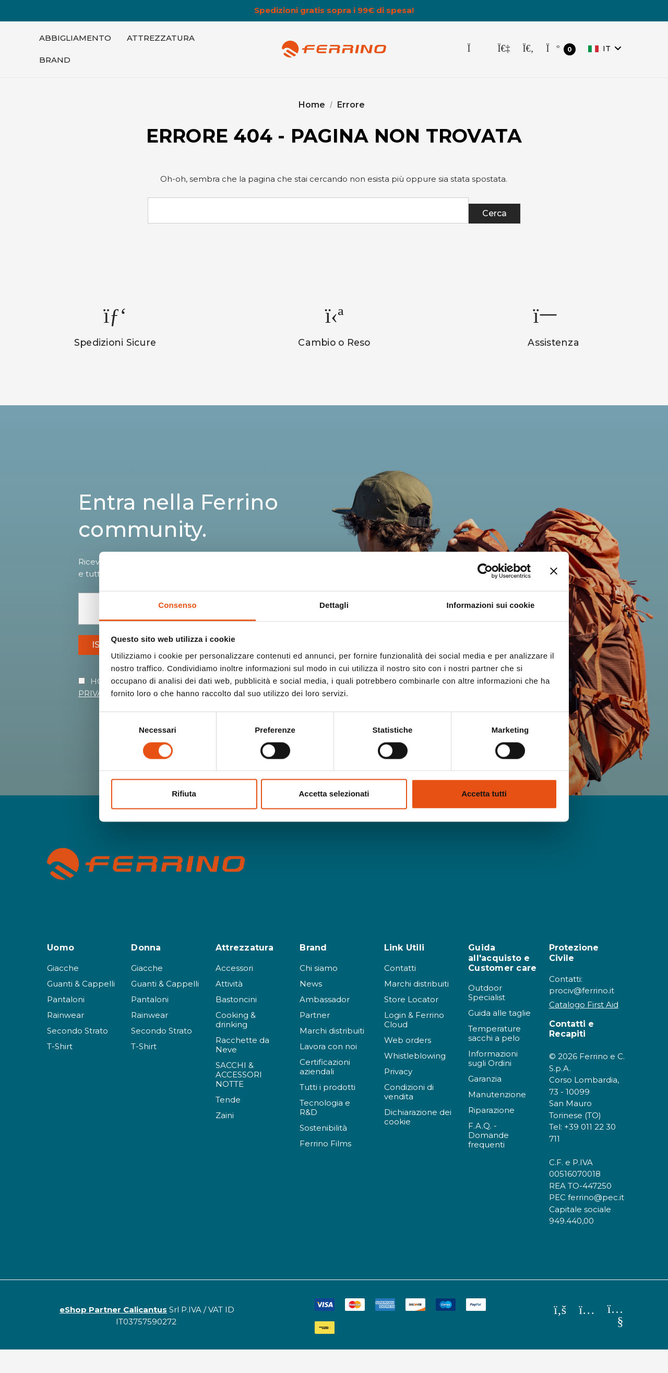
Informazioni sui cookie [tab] (491, 605)
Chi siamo (319, 991)
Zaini (225, 1139)
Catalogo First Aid (583, 1028)
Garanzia (485, 1102)
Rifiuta (184, 794)
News (311, 1007)
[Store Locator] (476, 54)
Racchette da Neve (242, 1068)
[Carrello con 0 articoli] (561, 54)
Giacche (63, 991)
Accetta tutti (484, 794)
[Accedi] (503, 54)
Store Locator (411, 1023)
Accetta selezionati (334, 794)
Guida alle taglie (499, 1036)
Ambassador (325, 1023)
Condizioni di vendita (409, 1115)
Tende (228, 1123)
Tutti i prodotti (327, 1111)
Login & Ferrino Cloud (414, 1043)
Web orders (407, 1064)
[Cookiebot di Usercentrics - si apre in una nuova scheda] (485, 571)
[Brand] (54, 65)
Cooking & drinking (236, 1043)
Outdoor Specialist (486, 1016)
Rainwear (65, 1038)
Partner (315, 1038)
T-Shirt (60, 1070)
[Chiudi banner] (553, 570)
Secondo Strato (77, 1054)
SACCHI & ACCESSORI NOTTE (239, 1098)
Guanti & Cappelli (81, 1007)
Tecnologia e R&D (325, 1131)
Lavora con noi (328, 1070)
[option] (115, 339)
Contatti (400, 991)
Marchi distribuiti (332, 1054)
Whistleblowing (415, 1079)
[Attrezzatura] (160, 43)
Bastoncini (236, 1023)
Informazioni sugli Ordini (493, 1082)
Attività (229, 1007)
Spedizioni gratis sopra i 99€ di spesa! (334, 10)
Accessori (234, 991)
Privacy (398, 1095)
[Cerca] (528, 54)
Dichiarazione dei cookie (417, 1140)
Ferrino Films (325, 1167)
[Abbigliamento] (75, 43)
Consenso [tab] (177, 605)
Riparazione (491, 1134)
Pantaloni (66, 1023)
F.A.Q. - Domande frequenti (488, 1158)
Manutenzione (497, 1118)
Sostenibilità (323, 1151)
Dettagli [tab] (334, 605)
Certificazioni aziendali (325, 1090)
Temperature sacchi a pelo (494, 1056)
